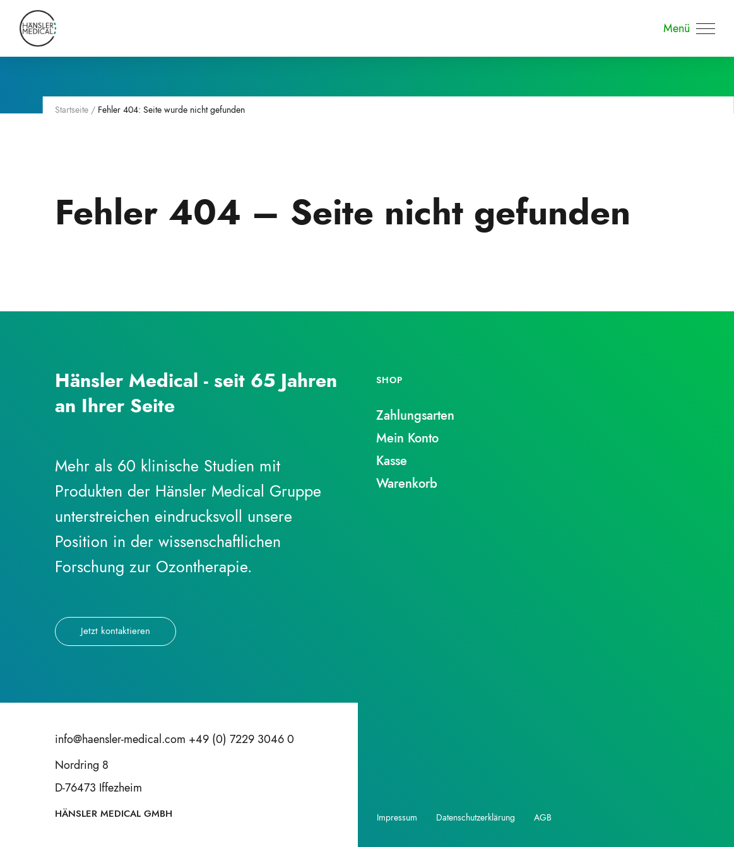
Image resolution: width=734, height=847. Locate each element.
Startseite (71, 109)
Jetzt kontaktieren (115, 631)
